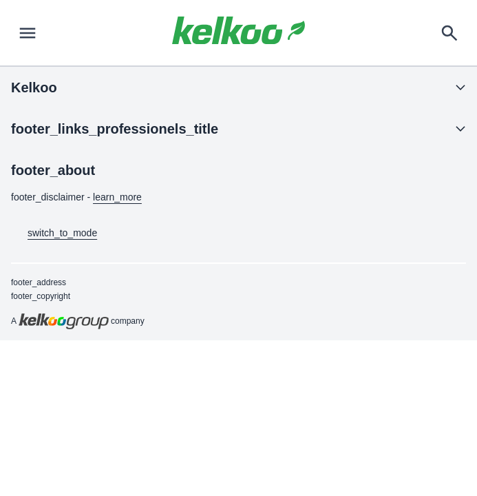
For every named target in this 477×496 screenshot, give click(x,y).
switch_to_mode (54, 233)
